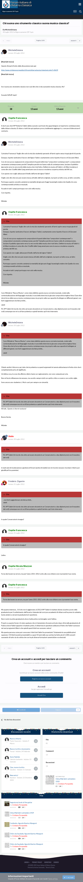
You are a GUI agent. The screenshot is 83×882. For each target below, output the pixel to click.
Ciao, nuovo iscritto (17, 767)
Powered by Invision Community (36, 867)
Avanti (74, 41)
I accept (69, 877)
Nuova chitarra (15, 739)
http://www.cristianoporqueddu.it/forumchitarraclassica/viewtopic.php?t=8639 (29, 70)
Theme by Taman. (50, 867)
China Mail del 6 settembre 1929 (22, 813)
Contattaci (47, 862)
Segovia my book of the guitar (21, 802)
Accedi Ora (41, 695)
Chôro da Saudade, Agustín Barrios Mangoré (26, 834)
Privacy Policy (37, 862)
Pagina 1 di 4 (40, 40)
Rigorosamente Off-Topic (24, 32)
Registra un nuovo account (41, 679)
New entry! (14, 775)
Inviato (16, 53)
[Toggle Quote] (4, 221)
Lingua (27, 862)
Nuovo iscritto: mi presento (20, 749)
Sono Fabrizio (15, 757)
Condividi (21, 710)
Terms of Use (52, 879)
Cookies (56, 862)
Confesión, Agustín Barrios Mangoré (23, 823)
